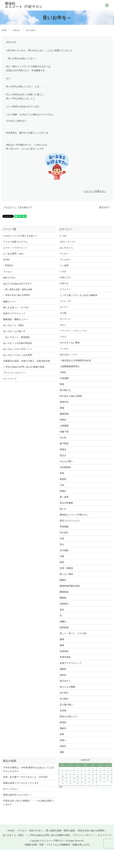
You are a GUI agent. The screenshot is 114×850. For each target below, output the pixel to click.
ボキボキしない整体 (70, 342)
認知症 (63, 675)
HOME (4, 30)
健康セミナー (9, 301)
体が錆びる (65, 390)
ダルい (63, 325)
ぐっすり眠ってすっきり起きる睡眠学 (79, 295)
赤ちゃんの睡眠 (67, 687)
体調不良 (64, 402)
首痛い (63, 740)
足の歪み (64, 693)
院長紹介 (9, 265)
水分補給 (64, 550)
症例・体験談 (66, 568)
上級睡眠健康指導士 (70, 366)
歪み (62, 544)
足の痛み (64, 699)
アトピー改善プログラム (15, 242)
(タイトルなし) (10, 789)
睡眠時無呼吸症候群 (70, 586)
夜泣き (63, 455)
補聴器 (63, 669)
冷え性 (63, 437)
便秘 (62, 408)
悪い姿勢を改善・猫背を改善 (18, 289)
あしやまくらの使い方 (14, 331)
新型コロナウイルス (70, 520)
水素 (62, 556)
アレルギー (65, 259)
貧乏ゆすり (104, 207)
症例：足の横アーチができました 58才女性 (25, 777)
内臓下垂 (64, 431)
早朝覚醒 (64, 526)
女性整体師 (65, 467)
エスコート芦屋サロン (95, 191)
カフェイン (65, 289)
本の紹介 (64, 532)
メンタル (64, 348)
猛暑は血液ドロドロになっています (21, 783)
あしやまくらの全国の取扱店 (17, 343)
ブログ (63, 337)
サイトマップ (9, 379)
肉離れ (63, 621)
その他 (63, 313)
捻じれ (63, 509)
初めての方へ (9, 278)
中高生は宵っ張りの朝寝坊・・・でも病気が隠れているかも (28, 802)
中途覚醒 (64, 378)
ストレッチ (65, 301)
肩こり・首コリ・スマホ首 (73, 633)
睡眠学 (63, 580)
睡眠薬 (63, 598)
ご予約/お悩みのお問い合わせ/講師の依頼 (23, 367)
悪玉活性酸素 (66, 503)
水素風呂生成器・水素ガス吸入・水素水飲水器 (26, 361)
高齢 (62, 752)
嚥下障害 (64, 443)
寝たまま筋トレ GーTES (16, 307)
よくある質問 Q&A (13, 253)
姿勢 (62, 473)
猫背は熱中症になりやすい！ (17, 795)
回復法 (63, 449)
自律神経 (64, 651)
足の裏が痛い (66, 704)
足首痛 (63, 710)
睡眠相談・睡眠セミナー (15, 319)
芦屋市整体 (65, 657)
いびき (63, 271)
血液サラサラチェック (14, 313)
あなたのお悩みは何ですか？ (17, 283)
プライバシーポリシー (14, 373)
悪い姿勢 (64, 497)
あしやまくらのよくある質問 (17, 355)
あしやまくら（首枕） (14, 325)
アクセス (7, 272)
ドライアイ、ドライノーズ (73, 331)
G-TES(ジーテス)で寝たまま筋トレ (20, 236)
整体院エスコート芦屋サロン (74, 515)
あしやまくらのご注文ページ (17, 349)
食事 (62, 734)
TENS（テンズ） (68, 242)
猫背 (62, 562)
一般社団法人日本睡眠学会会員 (75, 360)
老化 (62, 609)
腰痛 (62, 639)
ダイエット (65, 319)
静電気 (63, 722)
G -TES (63, 236)
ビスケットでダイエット (15, 248)
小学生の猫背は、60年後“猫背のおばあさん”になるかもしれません (28, 769)
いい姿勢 (64, 265)
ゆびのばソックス (68, 354)
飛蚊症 (63, 728)
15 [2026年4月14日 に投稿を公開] (78, 776)
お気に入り (65, 277)
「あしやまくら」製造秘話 (16, 337)
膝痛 (62, 645)
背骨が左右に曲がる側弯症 (17, 295)
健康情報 (64, 414)
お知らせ (16, 30)
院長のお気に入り (68, 716)
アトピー (64, 253)
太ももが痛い (66, 461)
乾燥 (62, 384)
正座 (62, 538)
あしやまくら (66, 248)
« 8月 (60, 786)
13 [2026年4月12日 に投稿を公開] (62, 776)
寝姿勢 (63, 479)
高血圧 (63, 746)
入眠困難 (64, 426)
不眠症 (63, 372)
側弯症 (63, 420)
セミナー (64, 307)
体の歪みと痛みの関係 (71, 396)
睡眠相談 (64, 592)
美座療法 (64, 604)
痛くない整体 (66, 574)
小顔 (62, 485)
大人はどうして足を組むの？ (18, 207)
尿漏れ (63, 491)
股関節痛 (64, 627)
